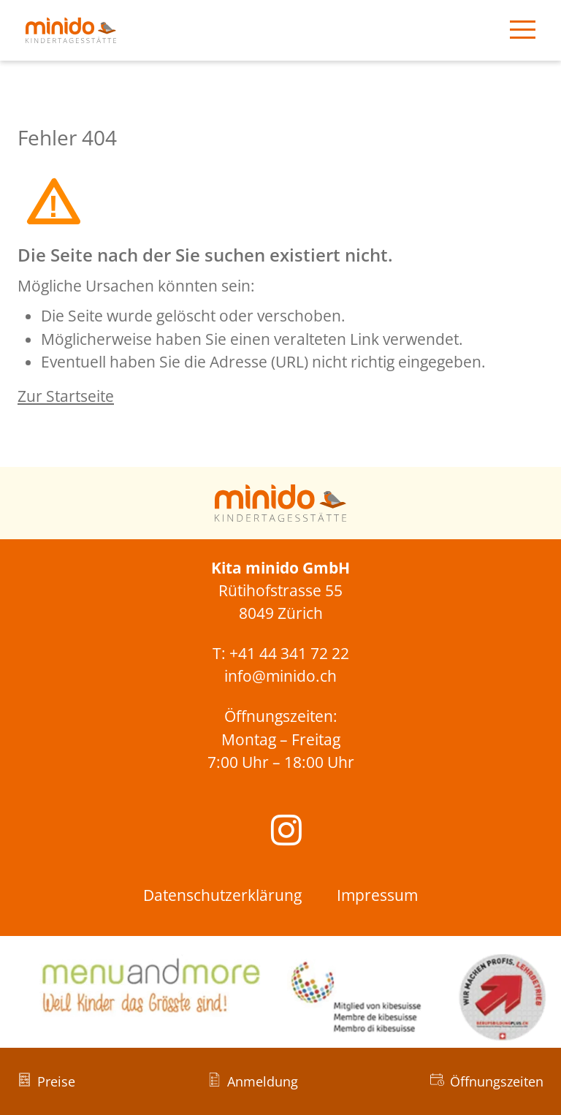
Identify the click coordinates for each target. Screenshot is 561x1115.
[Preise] (46, 1081)
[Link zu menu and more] (149, 985)
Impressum (377, 895)
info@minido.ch (280, 676)
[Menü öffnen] (522, 30)
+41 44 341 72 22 (289, 653)
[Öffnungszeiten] (486, 1081)
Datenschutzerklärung (222, 895)
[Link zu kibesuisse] (420, 997)
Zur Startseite (66, 396)
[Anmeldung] (252, 1081)
